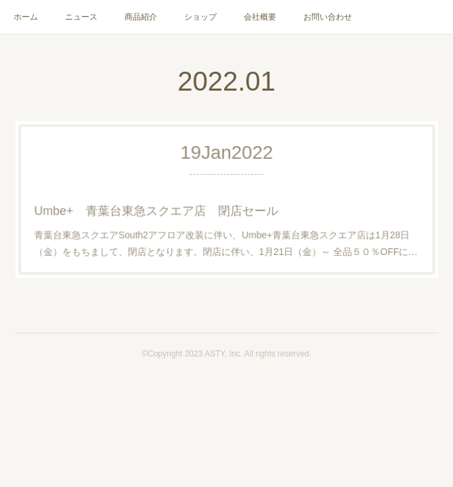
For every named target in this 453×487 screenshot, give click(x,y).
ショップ (200, 17)
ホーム (26, 17)
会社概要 (260, 17)
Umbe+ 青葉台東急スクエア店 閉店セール (162, 210)
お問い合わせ (327, 17)
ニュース (81, 17)
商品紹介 (141, 17)
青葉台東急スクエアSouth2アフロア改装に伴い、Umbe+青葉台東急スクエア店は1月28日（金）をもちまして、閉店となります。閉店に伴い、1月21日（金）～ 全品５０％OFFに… (226, 239)
